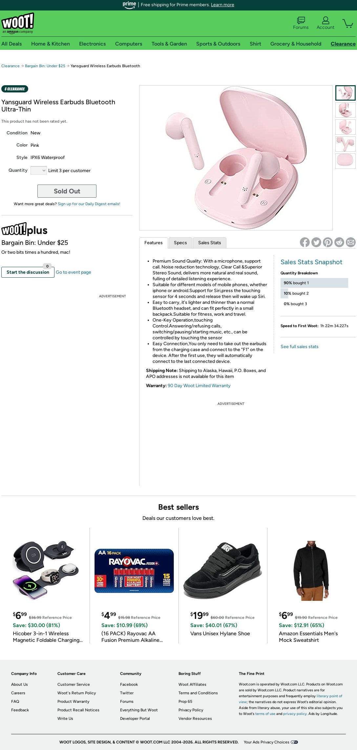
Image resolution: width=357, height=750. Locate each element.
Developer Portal (135, 718)
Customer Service (73, 684)
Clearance (10, 66)
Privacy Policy (190, 710)
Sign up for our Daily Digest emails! (89, 204)
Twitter (127, 693)
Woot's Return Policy (76, 693)
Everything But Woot (139, 710)
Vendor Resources (195, 718)
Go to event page (73, 272)
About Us (19, 684)
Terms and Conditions (198, 693)
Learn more (222, 5)
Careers (18, 693)
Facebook (129, 684)
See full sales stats (300, 346)
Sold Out (67, 191)
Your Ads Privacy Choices (266, 742)
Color (22, 145)
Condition (17, 133)
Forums (301, 23)
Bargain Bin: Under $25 (45, 66)
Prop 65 (185, 701)
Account (325, 23)
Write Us (65, 718)
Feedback (20, 710)
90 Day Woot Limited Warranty (199, 385)
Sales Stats (209, 243)
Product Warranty (73, 701)
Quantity (18, 170)
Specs (180, 243)
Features (153, 243)
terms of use (265, 714)
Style (22, 157)
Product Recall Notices (78, 710)
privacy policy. (295, 714)
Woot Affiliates (192, 684)
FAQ (15, 701)
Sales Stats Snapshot (312, 262)
